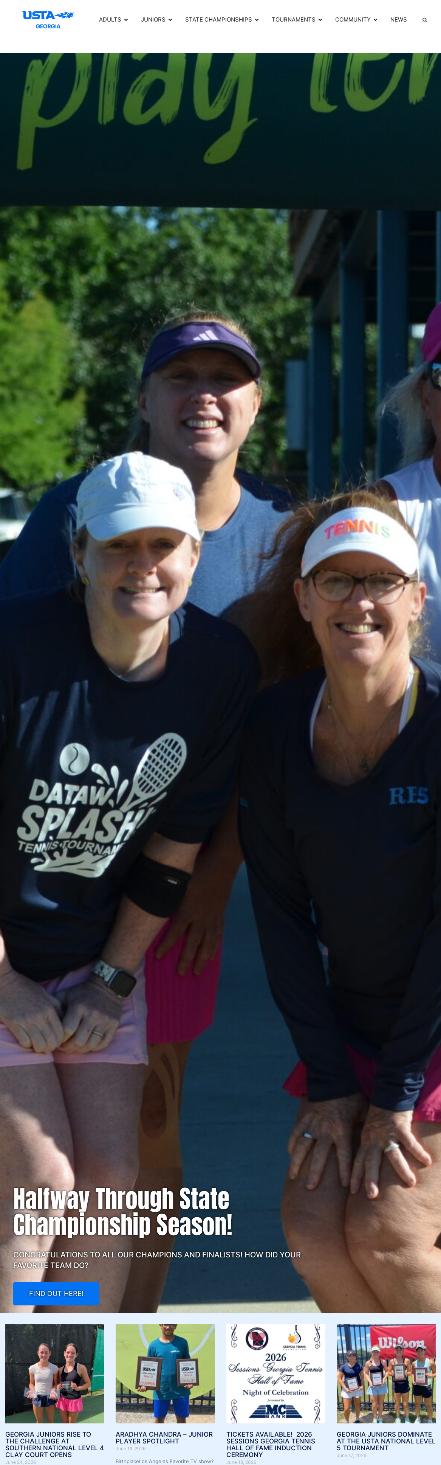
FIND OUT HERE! (56, 1293)
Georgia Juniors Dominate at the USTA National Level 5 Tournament (386, 1441)
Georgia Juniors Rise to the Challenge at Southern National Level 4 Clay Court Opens (54, 1445)
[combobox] (428, 20)
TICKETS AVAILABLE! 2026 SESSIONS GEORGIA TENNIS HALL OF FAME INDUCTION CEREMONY (270, 1445)
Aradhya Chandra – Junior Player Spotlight (164, 1438)
